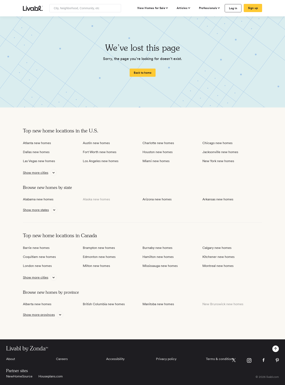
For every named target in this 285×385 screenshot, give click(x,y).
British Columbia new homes (104, 304)
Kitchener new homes (218, 257)
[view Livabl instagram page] (249, 361)
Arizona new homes (157, 199)
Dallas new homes (36, 152)
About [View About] (10, 359)
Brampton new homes (99, 248)
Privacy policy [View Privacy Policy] (166, 359)
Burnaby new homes (157, 248)
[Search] (116, 8)
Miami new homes (155, 161)
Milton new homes (96, 266)
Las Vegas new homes (39, 161)
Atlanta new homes (37, 143)
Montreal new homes (217, 266)
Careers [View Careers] (62, 359)
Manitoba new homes (158, 304)
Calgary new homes (216, 248)
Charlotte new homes (158, 143)
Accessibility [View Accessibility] (115, 359)
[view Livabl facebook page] (264, 360)
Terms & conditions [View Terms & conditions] (220, 359)
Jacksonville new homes (220, 152)
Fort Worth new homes (99, 152)
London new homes (37, 266)
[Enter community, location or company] (85, 8)
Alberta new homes (37, 304)
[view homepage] (33, 8)
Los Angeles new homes (100, 161)
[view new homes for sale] (153, 8)
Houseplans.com (50, 376)
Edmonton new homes (99, 257)
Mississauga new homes (160, 266)
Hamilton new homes (158, 257)
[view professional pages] (209, 8)
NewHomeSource (19, 376)
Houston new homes (157, 152)
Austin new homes (96, 143)
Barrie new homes (36, 248)
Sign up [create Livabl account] (253, 8)
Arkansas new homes (217, 199)
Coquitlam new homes (39, 257)
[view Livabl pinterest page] (277, 361)
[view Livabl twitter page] (234, 361)
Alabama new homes (38, 199)
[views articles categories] (184, 8)
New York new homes (218, 161)
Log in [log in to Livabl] (233, 8)
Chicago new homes (217, 143)
